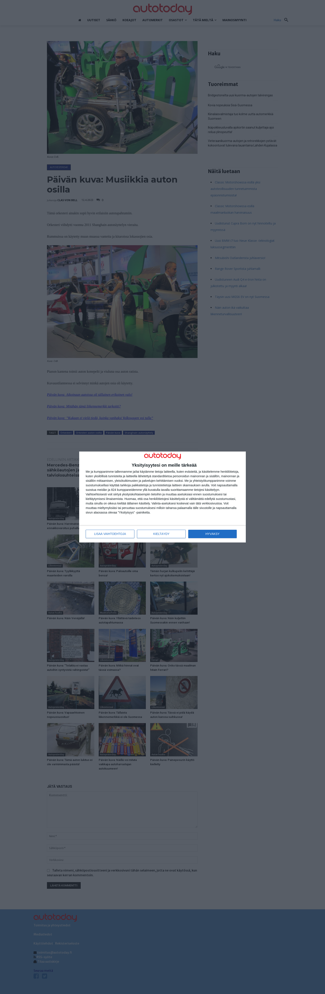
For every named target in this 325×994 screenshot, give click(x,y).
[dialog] (162, 497)
